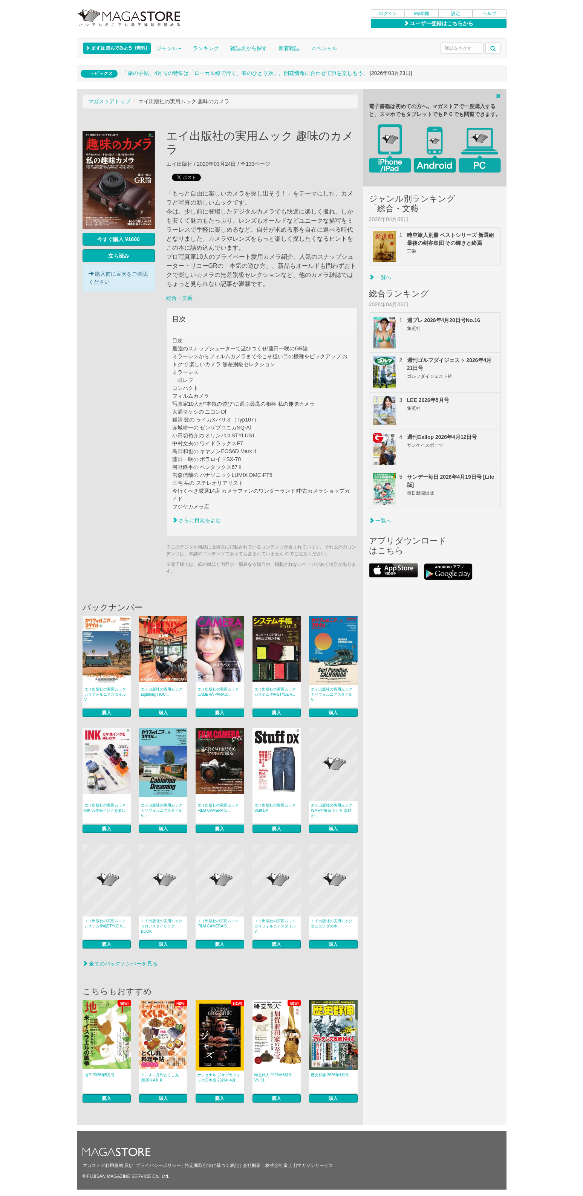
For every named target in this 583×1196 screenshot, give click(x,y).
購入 (106, 712)
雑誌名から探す (248, 48)
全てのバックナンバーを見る (120, 964)
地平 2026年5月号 (99, 1075)
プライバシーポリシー (158, 1165)
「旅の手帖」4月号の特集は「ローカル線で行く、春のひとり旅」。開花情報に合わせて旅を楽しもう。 (245, 73)
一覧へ (380, 277)
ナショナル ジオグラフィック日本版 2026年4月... (218, 1077)
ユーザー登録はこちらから (439, 23)
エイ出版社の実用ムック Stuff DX (275, 808)
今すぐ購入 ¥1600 (118, 239)
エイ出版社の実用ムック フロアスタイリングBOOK (161, 926)
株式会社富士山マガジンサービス (299, 1165)
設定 (455, 13)
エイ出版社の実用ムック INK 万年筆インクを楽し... (106, 808)
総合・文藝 (179, 298)
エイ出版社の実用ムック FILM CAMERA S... (218, 808)
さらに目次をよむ (196, 520)
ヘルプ (489, 13)
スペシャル (324, 48)
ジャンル (168, 48)
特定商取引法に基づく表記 (212, 1165)
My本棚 (421, 13)
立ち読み (118, 256)
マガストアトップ (109, 101)
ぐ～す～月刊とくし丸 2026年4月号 (160, 1077)
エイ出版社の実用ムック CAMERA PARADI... (218, 692)
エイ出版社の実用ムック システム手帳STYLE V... (275, 692)
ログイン (388, 13)
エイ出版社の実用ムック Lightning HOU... (161, 692)
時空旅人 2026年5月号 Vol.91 (273, 1077)
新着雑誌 (289, 48)
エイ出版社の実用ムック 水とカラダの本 (331, 923)
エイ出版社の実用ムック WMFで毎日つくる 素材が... (331, 810)
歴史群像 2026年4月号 (330, 1075)
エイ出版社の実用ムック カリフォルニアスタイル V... (105, 694)
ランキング (206, 48)
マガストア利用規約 (103, 1165)
